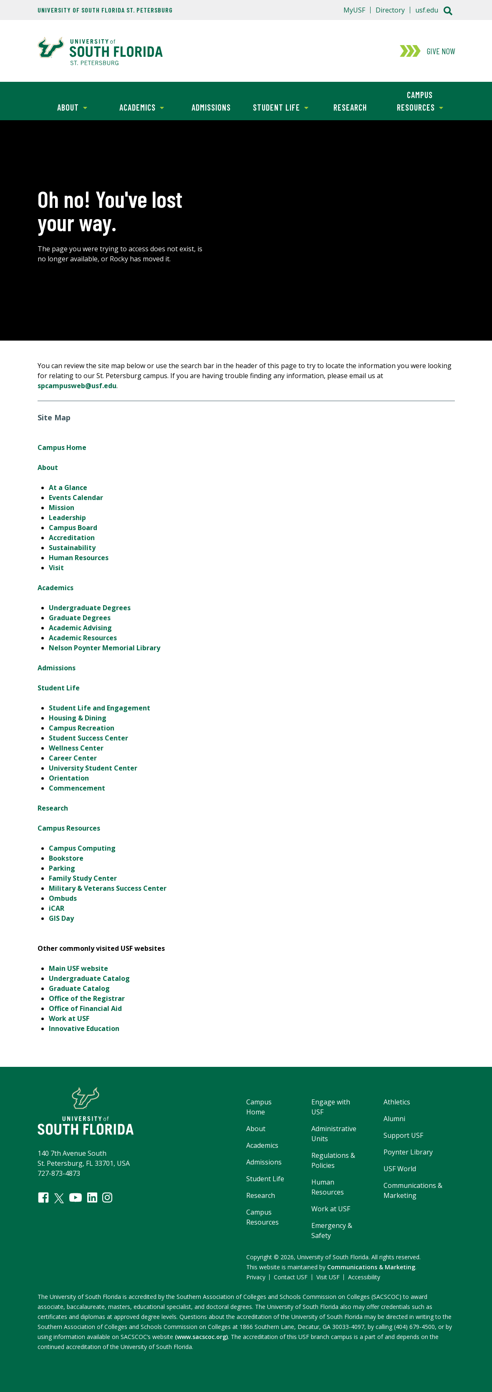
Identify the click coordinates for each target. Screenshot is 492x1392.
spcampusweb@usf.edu (77, 385)
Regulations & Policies (333, 1160)
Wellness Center (76, 748)
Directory (390, 10)
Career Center (73, 758)
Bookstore (66, 858)
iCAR (56, 908)
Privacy (255, 1277)
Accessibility (364, 1277)
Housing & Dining (77, 718)
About (62, 106)
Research (350, 107)
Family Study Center (83, 878)
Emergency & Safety (331, 1230)
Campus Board (73, 527)
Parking (62, 868)
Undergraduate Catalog (89, 978)
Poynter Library (408, 1152)
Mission (61, 507)
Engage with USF (330, 1107)
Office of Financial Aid (85, 1008)
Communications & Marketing (413, 1190)
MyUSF (354, 10)
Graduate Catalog (79, 988)
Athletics (397, 1102)
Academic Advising (80, 627)
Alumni (394, 1118)
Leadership (67, 517)
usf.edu (426, 10)
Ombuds (63, 898)
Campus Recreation (81, 728)
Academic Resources (83, 637)
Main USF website (78, 968)
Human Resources (78, 557)
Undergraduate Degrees (90, 607)
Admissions (211, 107)
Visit (56, 567)
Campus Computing (82, 848)
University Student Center (93, 768)
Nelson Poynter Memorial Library (104, 647)
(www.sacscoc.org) (201, 1337)
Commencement (77, 788)
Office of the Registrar (87, 998)
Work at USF (69, 1018)
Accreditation (72, 537)
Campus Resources (414, 100)
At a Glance (68, 487)
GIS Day (61, 918)
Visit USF (328, 1277)
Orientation (69, 778)
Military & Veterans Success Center (108, 888)
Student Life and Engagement (99, 707)
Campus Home (62, 447)
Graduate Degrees (80, 617)
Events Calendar (76, 497)
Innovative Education (84, 1028)
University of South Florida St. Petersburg (105, 10)
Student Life (277, 106)
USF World (400, 1168)
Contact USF (291, 1277)
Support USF (403, 1135)
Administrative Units (333, 1133)
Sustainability (72, 547)
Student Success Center (88, 738)
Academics (135, 106)
